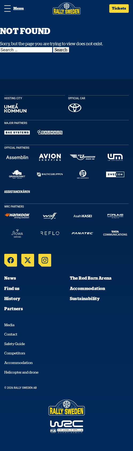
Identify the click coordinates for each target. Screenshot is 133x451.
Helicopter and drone (21, 372)
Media (9, 325)
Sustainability (85, 298)
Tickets (119, 8)
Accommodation (87, 288)
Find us (12, 288)
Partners (13, 308)
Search (61, 49)
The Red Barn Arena (91, 278)
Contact (10, 334)
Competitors (14, 353)
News (10, 278)
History (12, 298)
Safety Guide (14, 344)
